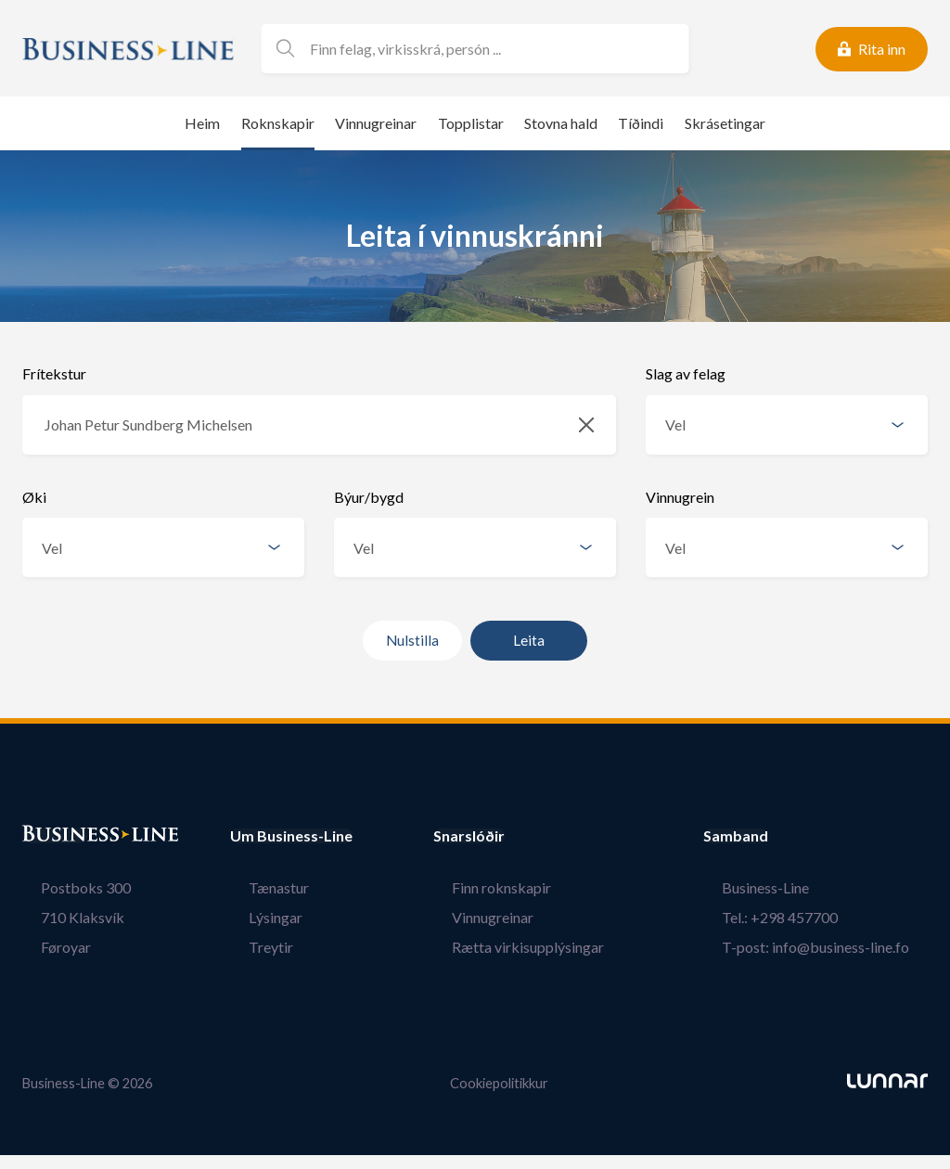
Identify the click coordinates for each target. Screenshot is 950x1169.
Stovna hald (560, 123)
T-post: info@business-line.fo (834, 947)
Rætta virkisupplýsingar (546, 947)
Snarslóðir (506, 836)
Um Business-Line (291, 836)
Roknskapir (278, 123)
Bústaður (54, 836)
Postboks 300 (67, 887)
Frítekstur (54, 373)
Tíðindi (640, 123)
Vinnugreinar (376, 123)
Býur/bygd (369, 497)
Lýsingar (257, 917)
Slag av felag (685, 373)
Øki (34, 497)
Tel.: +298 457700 (798, 917)
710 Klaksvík (64, 917)
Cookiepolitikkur (499, 1082)
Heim (202, 123)
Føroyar (47, 947)
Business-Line (784, 887)
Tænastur (260, 887)
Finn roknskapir (520, 887)
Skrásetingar (725, 123)
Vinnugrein (680, 497)
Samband (772, 836)
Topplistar (471, 123)
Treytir (252, 947)
